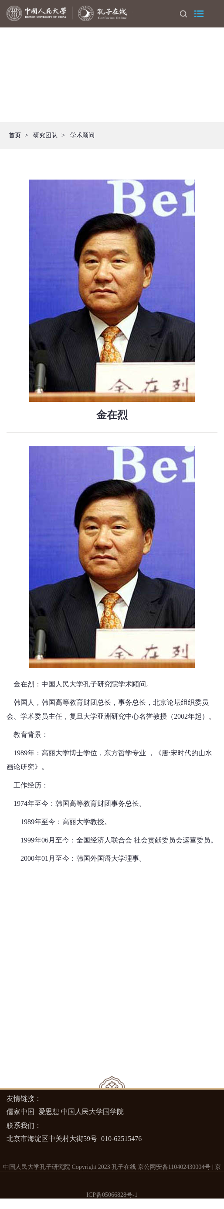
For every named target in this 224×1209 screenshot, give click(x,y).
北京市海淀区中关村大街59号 (52, 1138)
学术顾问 (82, 135)
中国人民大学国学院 (92, 1111)
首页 (15, 135)
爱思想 (48, 1111)
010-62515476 (121, 1138)
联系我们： (24, 1125)
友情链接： (24, 1098)
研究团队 (45, 135)
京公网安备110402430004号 (174, 1167)
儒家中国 (20, 1111)
